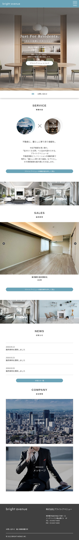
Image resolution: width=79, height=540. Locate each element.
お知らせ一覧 (39, 380)
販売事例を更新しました (15, 349)
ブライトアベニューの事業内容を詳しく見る (40, 171)
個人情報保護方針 (22, 529)
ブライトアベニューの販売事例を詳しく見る (40, 289)
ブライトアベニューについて (39, 63)
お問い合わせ (39, 94)
